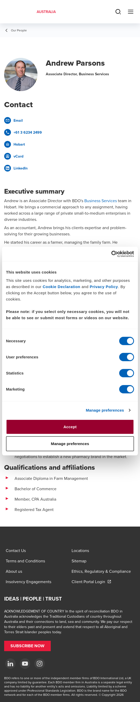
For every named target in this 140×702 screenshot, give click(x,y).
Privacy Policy (104, 286)
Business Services (100, 200)
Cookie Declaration (61, 286)
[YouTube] (25, 663)
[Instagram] (39, 663)
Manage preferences (105, 410)
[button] (27, 646)
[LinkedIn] (10, 663)
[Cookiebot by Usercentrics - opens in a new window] (111, 253)
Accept (70, 426)
